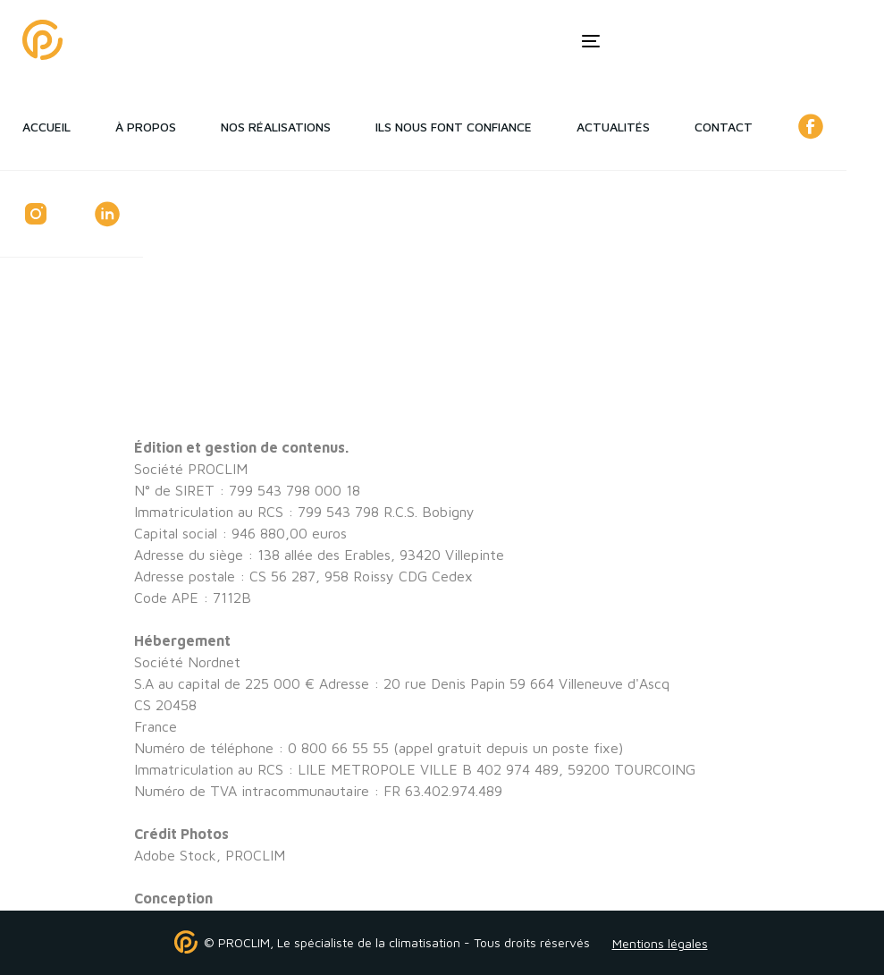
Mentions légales (660, 943)
